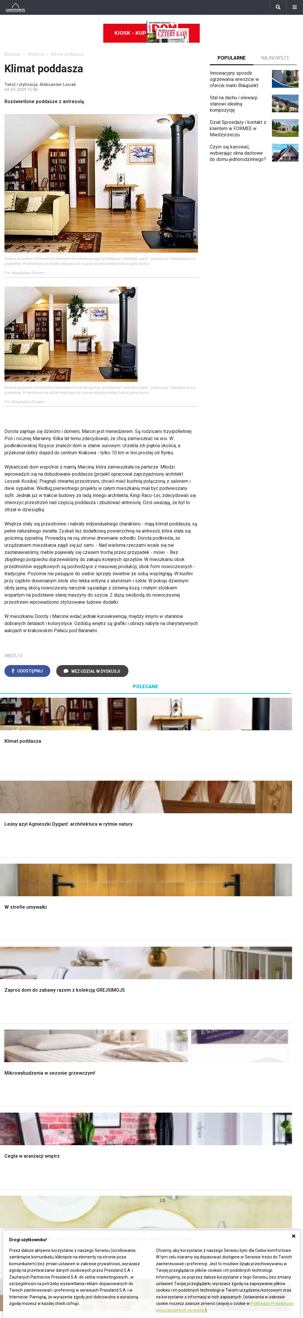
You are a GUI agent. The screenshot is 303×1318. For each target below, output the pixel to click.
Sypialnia (165, 951)
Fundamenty (17, 998)
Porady (11, 938)
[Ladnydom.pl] (15, 7)
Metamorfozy (170, 977)
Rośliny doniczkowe (252, 958)
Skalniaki (241, 951)
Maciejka (13, 1192)
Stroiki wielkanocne (24, 1117)
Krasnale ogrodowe (252, 1004)
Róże (9, 1165)
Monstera (242, 938)
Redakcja (216, 1172)
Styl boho (165, 984)
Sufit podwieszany (99, 977)
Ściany (11, 1004)
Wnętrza (36, 54)
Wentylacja (167, 1110)
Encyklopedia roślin (252, 998)
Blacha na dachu (96, 984)
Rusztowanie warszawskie (108, 971)
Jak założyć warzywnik (255, 1097)
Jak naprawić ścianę (252, 1104)
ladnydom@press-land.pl (232, 1152)
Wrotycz (240, 1011)
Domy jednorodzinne (126, 1152)
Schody (12, 944)
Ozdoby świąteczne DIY (29, 1084)
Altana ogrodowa (249, 944)
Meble (11, 1064)
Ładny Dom (92, 1064)
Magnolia (241, 1017)
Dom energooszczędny (180, 1124)
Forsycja (13, 1198)
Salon (161, 938)
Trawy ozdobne (247, 1036)
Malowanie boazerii (100, 964)
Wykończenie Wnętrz (102, 944)
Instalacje (14, 1011)
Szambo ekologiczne (102, 991)
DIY (235, 1110)
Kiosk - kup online (151, 33)
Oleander (13, 1178)
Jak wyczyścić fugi (251, 1084)
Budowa (12, 54)
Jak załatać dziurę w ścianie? (262, 1077)
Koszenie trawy (248, 977)
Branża (112, 1159)
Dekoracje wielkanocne (28, 1110)
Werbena (13, 1225)
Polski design (18, 1104)
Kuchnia (164, 958)
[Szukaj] (278, 7)
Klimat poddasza (67, 54)
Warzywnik (243, 991)
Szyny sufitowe (172, 1104)
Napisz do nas (221, 1165)
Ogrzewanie (168, 1084)
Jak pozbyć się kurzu (253, 1091)
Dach (9, 971)
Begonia (12, 1159)
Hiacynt (12, 1152)
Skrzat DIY (243, 1064)
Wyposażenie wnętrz (26, 1071)
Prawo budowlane (174, 1071)
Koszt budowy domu (25, 964)
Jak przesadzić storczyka (258, 1071)
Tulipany (12, 1172)
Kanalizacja (167, 1117)
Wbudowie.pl (169, 1077)
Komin (10, 951)
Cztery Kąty (92, 1071)
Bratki (10, 1212)
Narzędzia (90, 958)
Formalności (17, 977)
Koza (161, 1091)
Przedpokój (168, 964)
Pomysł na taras (122, 1165)
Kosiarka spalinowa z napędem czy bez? (264, 1026)
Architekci (14, 1097)
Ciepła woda (17, 984)
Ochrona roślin (246, 964)
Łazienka (165, 944)
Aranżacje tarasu (248, 984)
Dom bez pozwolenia (178, 1064)
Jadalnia (164, 971)
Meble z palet (246, 971)
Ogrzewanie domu (23, 991)
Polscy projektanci (23, 1091)
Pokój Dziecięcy (21, 1077)
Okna (9, 958)
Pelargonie (15, 1205)
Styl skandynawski (175, 991)
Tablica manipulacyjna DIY (258, 1117)
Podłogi (88, 938)
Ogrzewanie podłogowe (180, 1097)
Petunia (12, 1218)
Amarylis (13, 1185)
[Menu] (295, 7)
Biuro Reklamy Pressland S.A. (237, 1159)
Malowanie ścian (97, 951)
